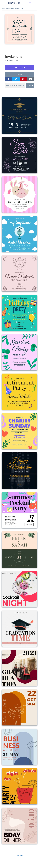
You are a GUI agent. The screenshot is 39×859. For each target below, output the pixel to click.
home (3, 8)
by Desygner (9, 60)
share (19, 74)
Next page (19, 855)
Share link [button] (30, 85)
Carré (17, 60)
